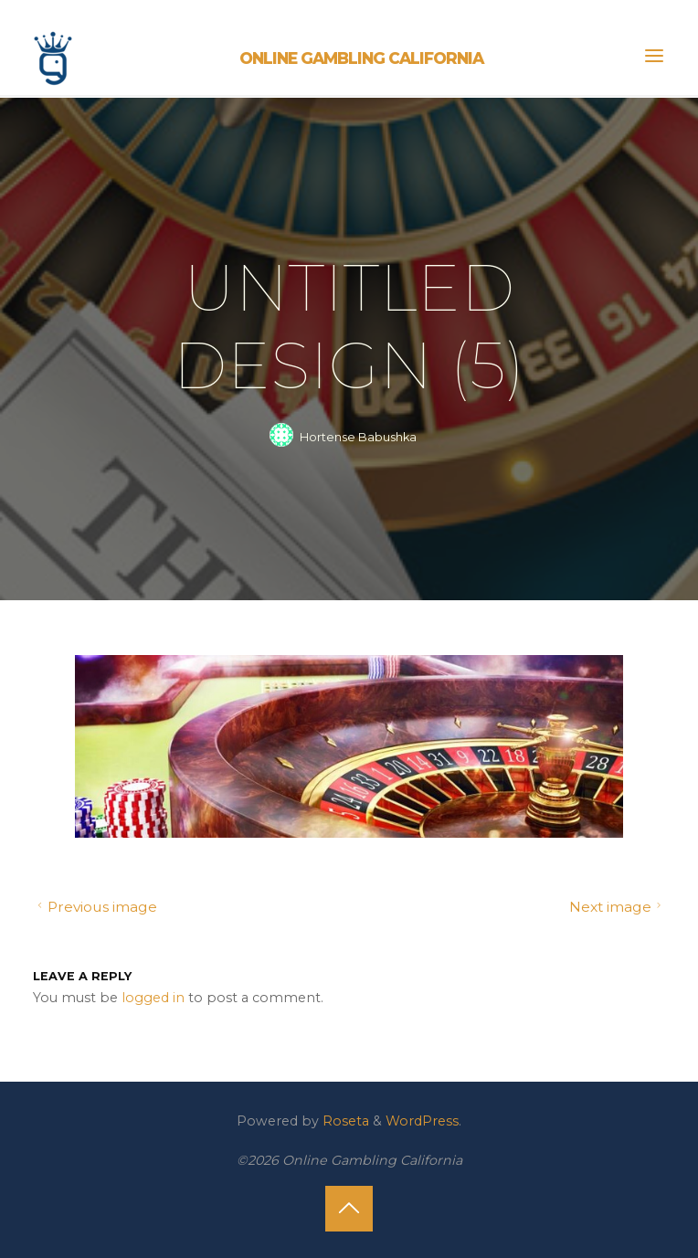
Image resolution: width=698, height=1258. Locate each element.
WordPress (422, 1121)
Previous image (95, 906)
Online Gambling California (361, 58)
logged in (153, 996)
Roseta (344, 1121)
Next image (617, 906)
